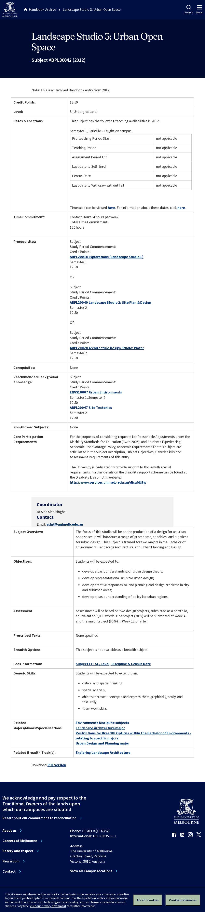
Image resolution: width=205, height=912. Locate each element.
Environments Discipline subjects (102, 722)
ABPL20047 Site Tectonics (91, 407)
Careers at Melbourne (19, 841)
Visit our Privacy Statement (48, 906)
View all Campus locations (91, 871)
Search (188, 9)
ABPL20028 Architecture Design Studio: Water (107, 348)
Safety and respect (17, 851)
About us (9, 830)
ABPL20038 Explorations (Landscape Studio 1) (107, 256)
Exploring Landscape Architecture (103, 752)
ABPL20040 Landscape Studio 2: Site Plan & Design (110, 302)
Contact (9, 871)
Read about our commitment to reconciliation (39, 818)
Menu (199, 9)
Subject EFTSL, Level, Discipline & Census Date (113, 663)
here (111, 207)
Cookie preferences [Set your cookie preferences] (182, 900)
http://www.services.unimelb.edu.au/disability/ (108, 482)
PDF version (56, 765)
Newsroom (10, 861)
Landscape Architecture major (100, 728)
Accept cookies (148, 900)
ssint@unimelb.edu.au (65, 524)
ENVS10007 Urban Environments (96, 392)
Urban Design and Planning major (102, 743)
